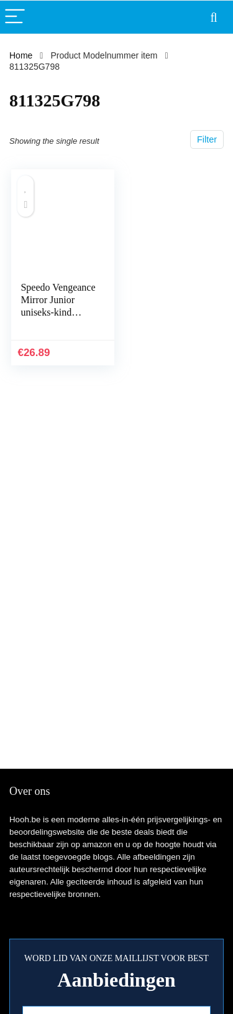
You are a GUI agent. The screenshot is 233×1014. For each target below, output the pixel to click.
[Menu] (15, 17)
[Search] (214, 17)
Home (20, 55)
